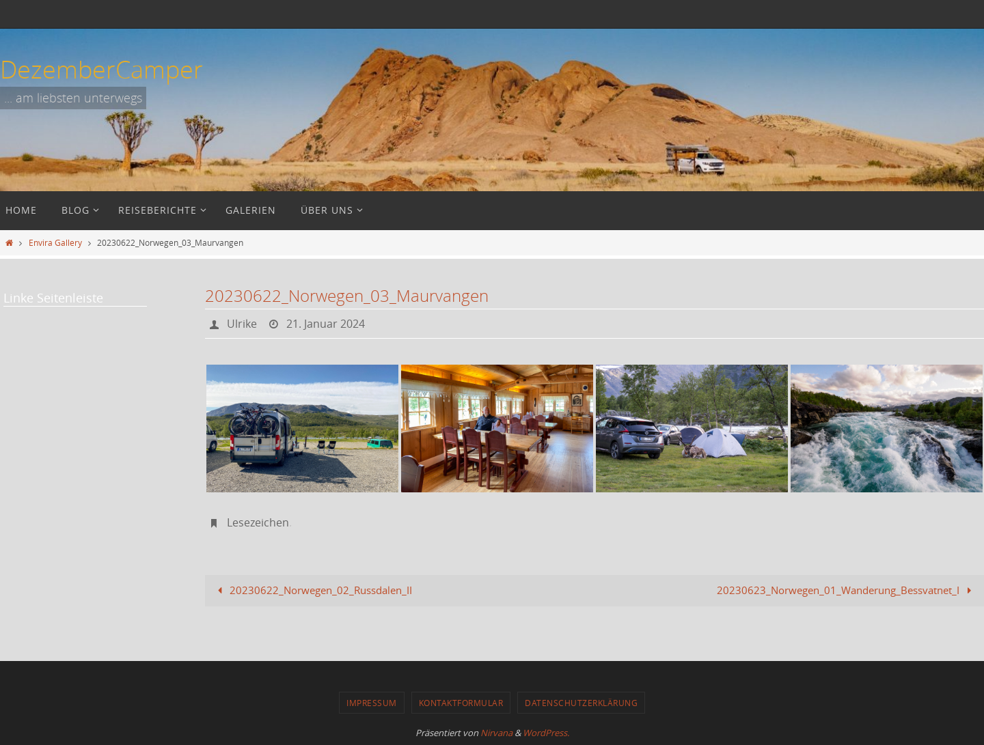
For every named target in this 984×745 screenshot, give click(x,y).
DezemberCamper (101, 69)
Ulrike (242, 323)
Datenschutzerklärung (581, 702)
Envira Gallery (55, 242)
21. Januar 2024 (325, 323)
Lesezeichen (258, 522)
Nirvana (496, 733)
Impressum (371, 702)
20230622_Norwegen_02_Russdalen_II (312, 590)
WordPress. (546, 733)
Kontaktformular (461, 702)
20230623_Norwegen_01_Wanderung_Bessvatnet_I (846, 590)
